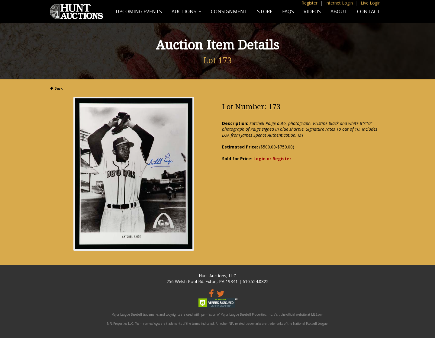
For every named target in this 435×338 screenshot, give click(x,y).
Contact (368, 11)
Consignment (229, 11)
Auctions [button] (185, 11)
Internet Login (339, 3)
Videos (312, 11)
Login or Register (272, 158)
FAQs (288, 11)
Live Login (371, 3)
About (338, 11)
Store (264, 11)
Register (309, 3)
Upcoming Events (139, 11)
